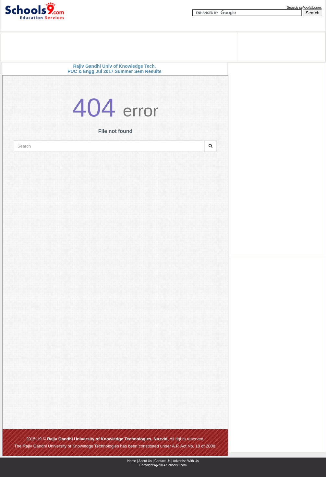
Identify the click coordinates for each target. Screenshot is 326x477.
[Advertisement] (119, 47)
